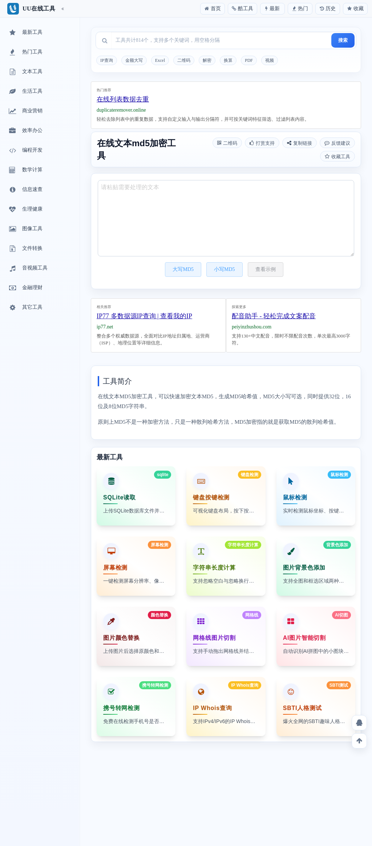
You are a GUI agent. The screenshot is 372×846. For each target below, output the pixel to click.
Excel (160, 60)
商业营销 (25, 111)
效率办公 (25, 131)
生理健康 (25, 209)
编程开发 (25, 150)
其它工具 (25, 307)
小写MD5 (224, 269)
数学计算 (25, 170)
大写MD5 (183, 269)
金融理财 (25, 288)
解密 (207, 60)
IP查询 (106, 60)
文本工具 (25, 72)
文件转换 (25, 249)
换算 (228, 60)
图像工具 (25, 229)
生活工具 (25, 91)
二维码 (183, 60)
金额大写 (134, 60)
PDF (249, 60)
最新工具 (25, 32)
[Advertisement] (226, 103)
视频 (269, 60)
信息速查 (25, 190)
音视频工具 (28, 268)
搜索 (343, 40)
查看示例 (265, 269)
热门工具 (25, 52)
